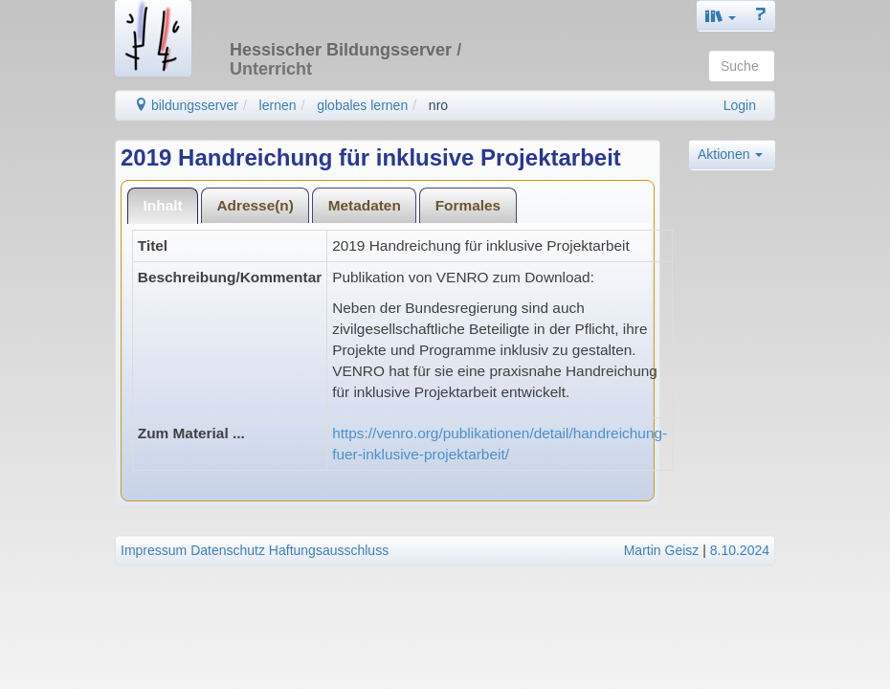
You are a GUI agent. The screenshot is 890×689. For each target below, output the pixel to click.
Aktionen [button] (730, 154)
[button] (721, 16)
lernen (278, 105)
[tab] (162, 205)
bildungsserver (186, 105)
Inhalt (163, 205)
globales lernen (362, 105)
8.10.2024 (739, 550)
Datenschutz (227, 550)
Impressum (154, 550)
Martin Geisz (662, 550)
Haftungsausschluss (329, 550)
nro (438, 105)
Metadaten (364, 205)
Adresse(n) (254, 205)
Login (739, 105)
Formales (468, 205)
